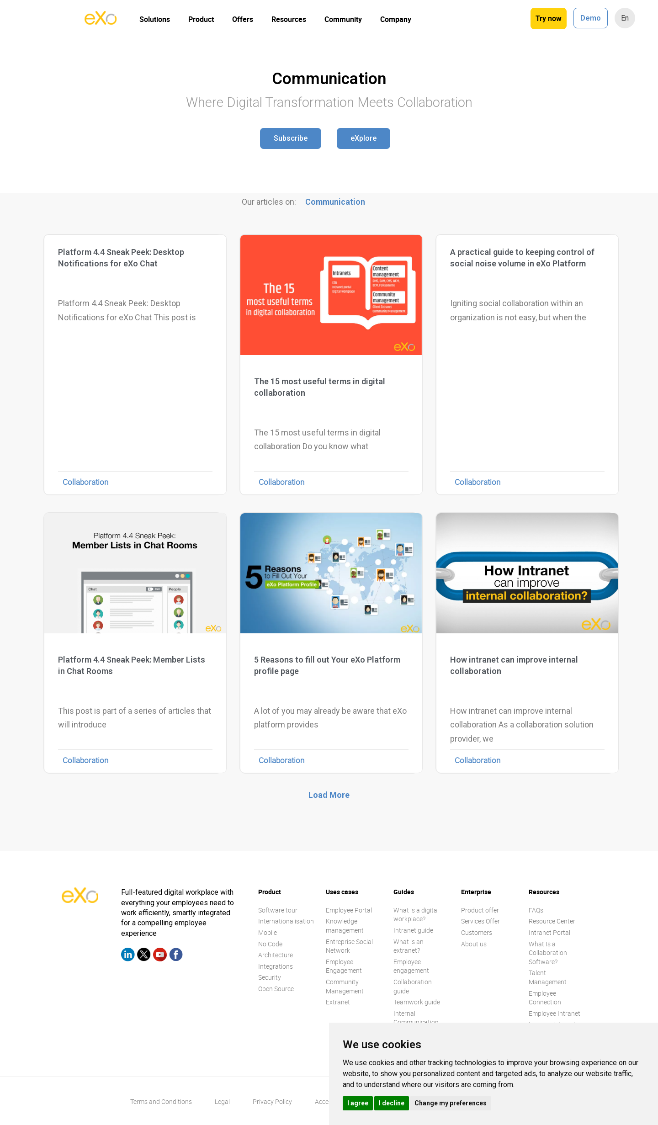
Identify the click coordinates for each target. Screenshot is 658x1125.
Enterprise (476, 891)
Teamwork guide (416, 1002)
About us (474, 943)
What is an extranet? (408, 946)
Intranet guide (413, 930)
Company (395, 19)
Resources (288, 19)
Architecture (275, 954)
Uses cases (342, 891)
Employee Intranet (554, 1013)
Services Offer (480, 921)
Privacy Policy (272, 1101)
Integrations (275, 966)
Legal (222, 1101)
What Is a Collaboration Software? (548, 952)
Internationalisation (286, 921)
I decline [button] (391, 1103)
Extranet (338, 1002)
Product (201, 19)
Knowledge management (345, 925)
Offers (242, 19)
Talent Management (548, 977)
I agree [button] (357, 1103)
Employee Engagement (344, 966)
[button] (290, 138)
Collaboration (85, 482)
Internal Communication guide (416, 1022)
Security (269, 977)
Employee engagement (411, 966)
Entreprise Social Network (349, 946)
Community (343, 19)
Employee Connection (545, 998)
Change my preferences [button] (450, 1103)
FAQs (536, 910)
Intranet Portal (549, 932)
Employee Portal (349, 910)
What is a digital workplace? (416, 914)
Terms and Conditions (161, 1101)
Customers (476, 932)
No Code (270, 943)
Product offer (480, 910)
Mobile (267, 932)
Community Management (345, 986)
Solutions (154, 19)
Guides (403, 891)
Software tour (277, 910)
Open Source (276, 988)
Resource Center (552, 921)
